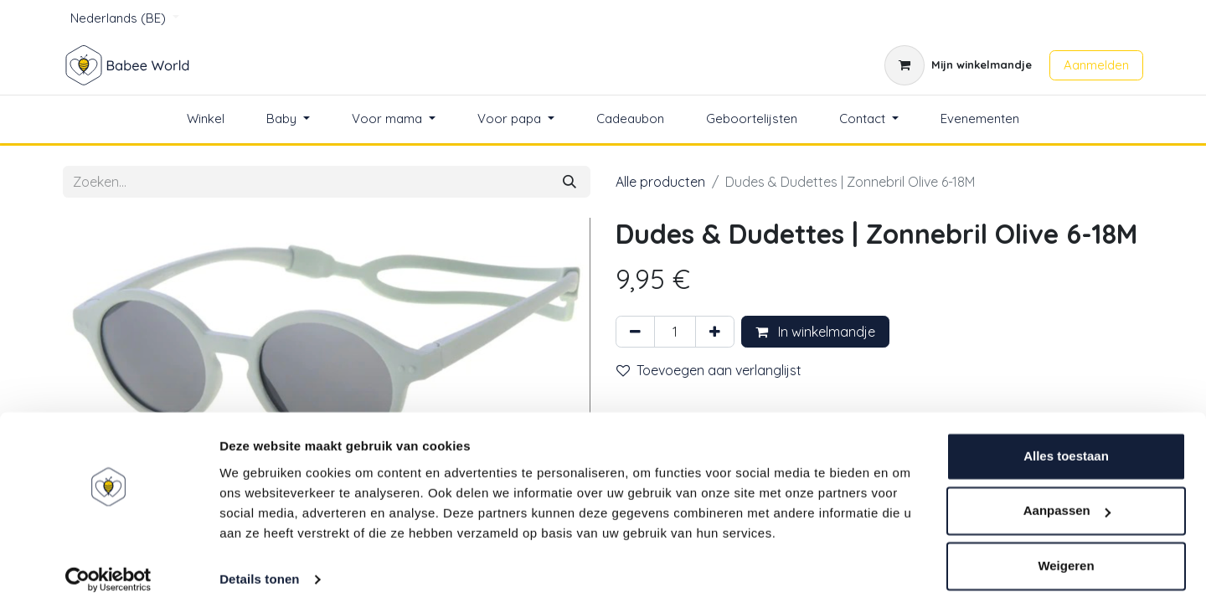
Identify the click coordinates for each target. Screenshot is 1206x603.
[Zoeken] (569, 182)
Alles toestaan (1066, 447)
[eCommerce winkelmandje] (958, 65)
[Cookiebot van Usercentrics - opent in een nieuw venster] (108, 570)
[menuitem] (205, 119)
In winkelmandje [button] (815, 331)
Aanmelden (1096, 65)
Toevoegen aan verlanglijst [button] (708, 370)
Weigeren (1066, 556)
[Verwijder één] (635, 332)
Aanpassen (1067, 501)
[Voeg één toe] (714, 332)
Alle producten (660, 181)
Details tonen (259, 570)
